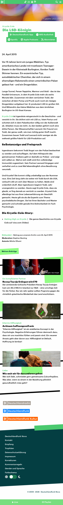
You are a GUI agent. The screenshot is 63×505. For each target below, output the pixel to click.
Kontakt (8, 440)
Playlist (47, 502)
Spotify (13, 39)
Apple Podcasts (29, 39)
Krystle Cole (7, 116)
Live (16, 502)
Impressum (10, 456)
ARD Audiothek (44, 34)
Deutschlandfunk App (21, 34)
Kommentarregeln (13, 464)
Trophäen (9, 448)
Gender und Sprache (14, 468)
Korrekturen (10, 460)
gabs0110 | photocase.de (53, 19)
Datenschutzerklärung (15, 452)
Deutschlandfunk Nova (16, 436)
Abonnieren (48, 39)
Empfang (9, 444)
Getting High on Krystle (15, 219)
